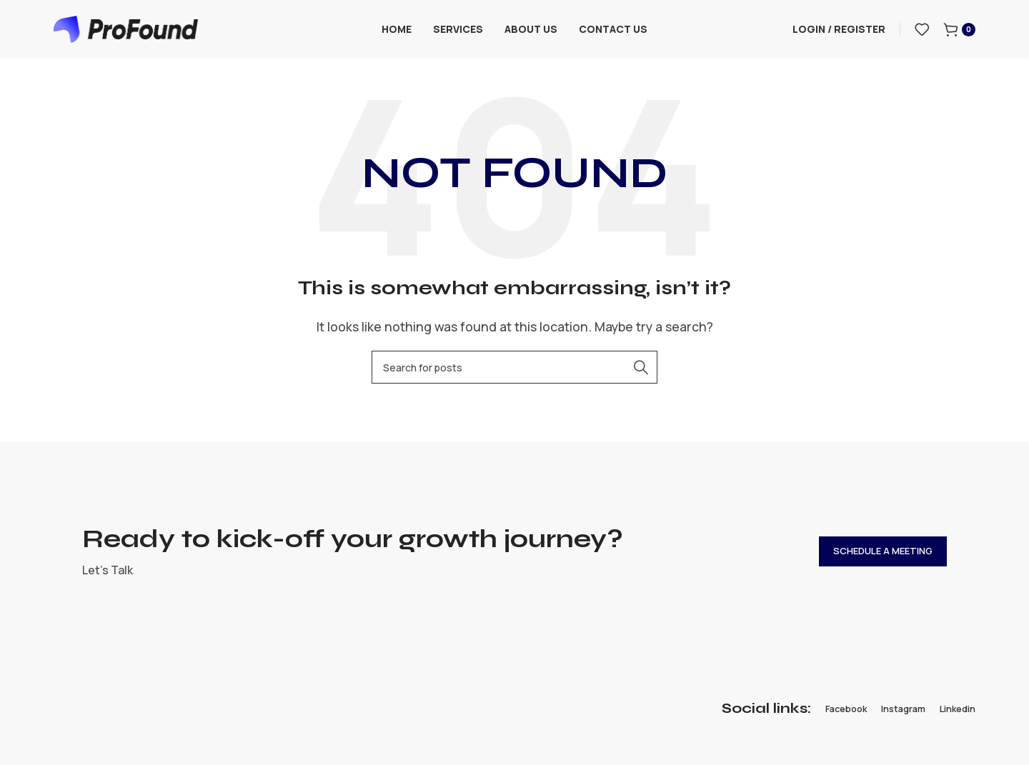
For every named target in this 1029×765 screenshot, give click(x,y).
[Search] (514, 372)
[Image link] (131, 713)
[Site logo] (126, 31)
